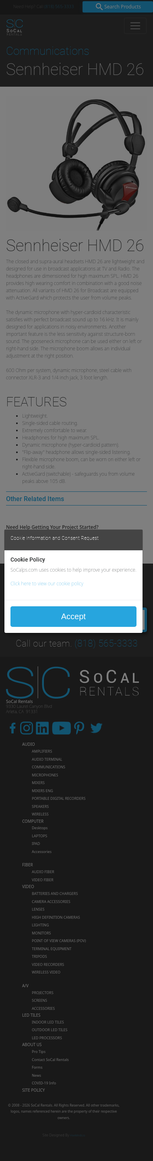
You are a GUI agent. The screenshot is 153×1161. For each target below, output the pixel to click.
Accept (73, 616)
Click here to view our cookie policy (46, 583)
